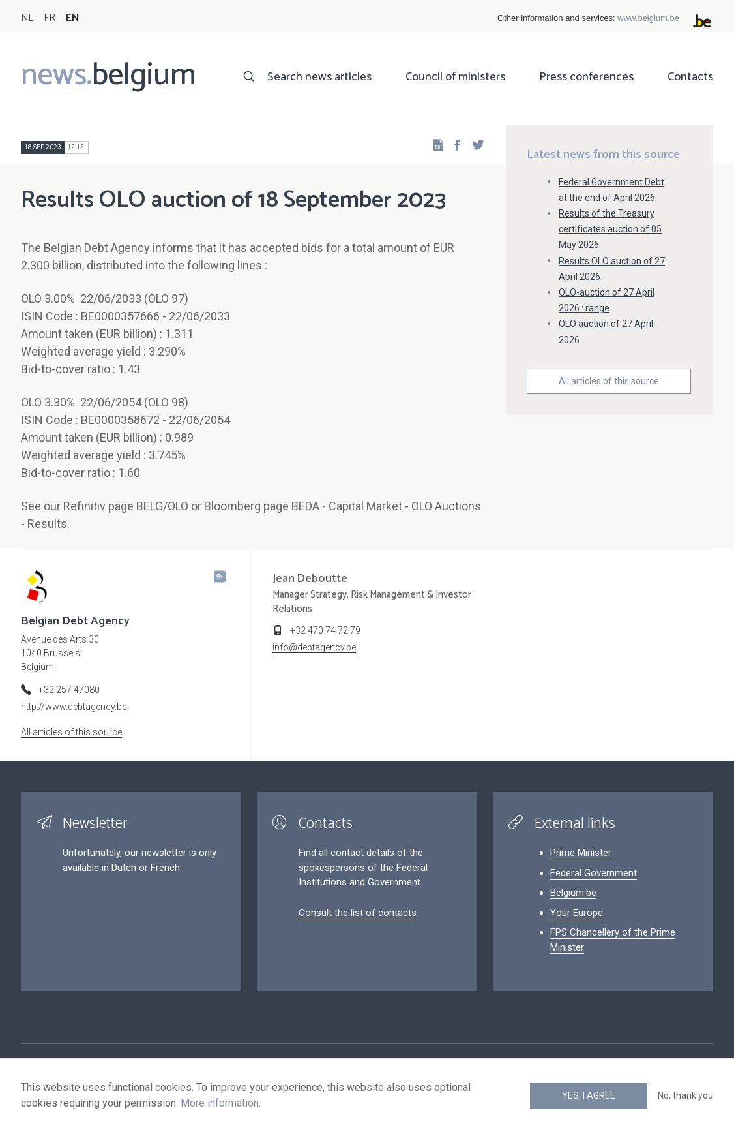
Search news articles (319, 77)
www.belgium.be (648, 18)
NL (27, 18)
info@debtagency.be (314, 647)
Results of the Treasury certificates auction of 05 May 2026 (610, 229)
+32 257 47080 (69, 689)
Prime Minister (580, 853)
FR (49, 18)
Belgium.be (573, 892)
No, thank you (685, 1095)
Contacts (690, 77)
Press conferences (586, 77)
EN (73, 18)
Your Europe (576, 913)
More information (220, 1103)
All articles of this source (609, 381)
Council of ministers (455, 77)
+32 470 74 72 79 (325, 630)
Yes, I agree (588, 1095)
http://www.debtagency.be (73, 706)
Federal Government (593, 873)
